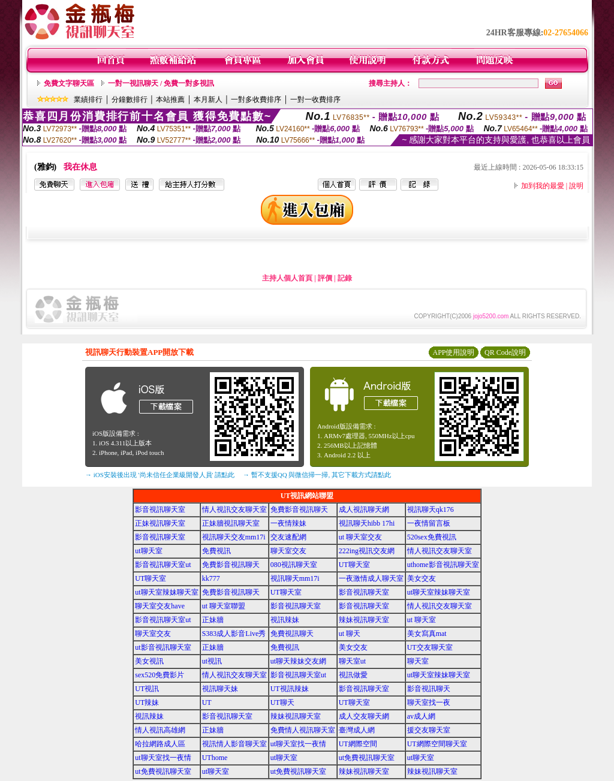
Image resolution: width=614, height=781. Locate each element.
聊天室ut (352, 661)
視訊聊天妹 (220, 688)
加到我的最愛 (542, 186)
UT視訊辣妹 (289, 688)
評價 (325, 278)
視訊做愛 (353, 675)
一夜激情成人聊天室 (371, 578)
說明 (576, 186)
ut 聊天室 (421, 620)
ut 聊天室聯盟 (223, 606)
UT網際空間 (358, 744)
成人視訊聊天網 (364, 509)
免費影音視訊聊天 (299, 509)
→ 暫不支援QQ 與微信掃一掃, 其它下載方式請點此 (317, 474)
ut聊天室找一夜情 (298, 744)
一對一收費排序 (315, 99)
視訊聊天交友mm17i (234, 537)
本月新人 (208, 99)
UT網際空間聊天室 (437, 744)
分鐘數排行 (130, 99)
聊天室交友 (288, 551)
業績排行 (88, 99)
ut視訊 (212, 661)
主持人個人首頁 (287, 278)
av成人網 (421, 716)
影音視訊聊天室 (160, 509)
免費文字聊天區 (69, 83)
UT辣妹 (147, 702)
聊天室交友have (160, 606)
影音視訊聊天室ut (163, 564)
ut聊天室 (148, 551)
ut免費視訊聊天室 (367, 757)
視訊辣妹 (284, 620)
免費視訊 (216, 551)
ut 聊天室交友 (360, 537)
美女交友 (421, 578)
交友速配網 (288, 537)
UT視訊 (147, 688)
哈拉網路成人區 (160, 744)
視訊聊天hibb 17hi (367, 523)
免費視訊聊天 (292, 633)
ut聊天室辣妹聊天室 (166, 592)
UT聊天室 (354, 564)
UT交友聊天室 (430, 647)
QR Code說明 (505, 352)
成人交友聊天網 (364, 716)
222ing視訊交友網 (367, 551)
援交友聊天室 (428, 730)
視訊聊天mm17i (295, 578)
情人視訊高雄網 (160, 730)
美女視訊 (149, 661)
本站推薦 (170, 99)
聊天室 (418, 661)
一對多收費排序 (256, 99)
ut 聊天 (349, 633)
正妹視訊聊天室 (160, 523)
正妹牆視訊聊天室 (231, 523)
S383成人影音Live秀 (234, 633)
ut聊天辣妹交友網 (298, 661)
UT (207, 702)
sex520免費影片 (159, 675)
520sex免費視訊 (431, 537)
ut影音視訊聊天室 (163, 647)
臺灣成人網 (357, 730)
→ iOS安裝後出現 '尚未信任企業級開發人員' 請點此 (159, 474)
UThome (215, 757)
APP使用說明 (453, 352)
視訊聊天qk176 (430, 509)
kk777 (211, 578)
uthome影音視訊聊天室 (443, 564)
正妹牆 (213, 620)
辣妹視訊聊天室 (364, 620)
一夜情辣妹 (288, 523)
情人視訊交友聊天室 (234, 509)
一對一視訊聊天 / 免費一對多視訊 (161, 83)
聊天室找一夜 (428, 702)
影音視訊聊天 (428, 688)
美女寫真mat (427, 633)
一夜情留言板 (428, 523)
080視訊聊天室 (293, 564)
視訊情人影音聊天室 (234, 744)
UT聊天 (282, 702)
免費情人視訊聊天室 (302, 730)
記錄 (345, 278)
